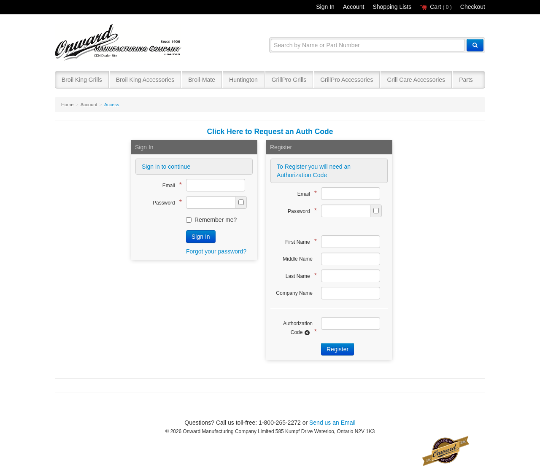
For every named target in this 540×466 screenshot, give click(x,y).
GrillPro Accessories (346, 79)
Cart (436, 6)
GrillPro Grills (289, 79)
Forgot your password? (216, 251)
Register (337, 349)
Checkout (472, 6)
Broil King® (119, 43)
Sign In (325, 6)
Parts (466, 79)
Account (353, 6)
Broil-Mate (201, 79)
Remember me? (211, 219)
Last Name (299, 275)
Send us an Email (332, 422)
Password (165, 202)
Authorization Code (298, 328)
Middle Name (298, 259)
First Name (299, 241)
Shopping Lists (392, 6)
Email (170, 185)
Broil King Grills (82, 79)
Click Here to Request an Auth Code (270, 131)
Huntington (243, 79)
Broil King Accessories (145, 79)
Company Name (294, 293)
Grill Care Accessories (416, 79)
